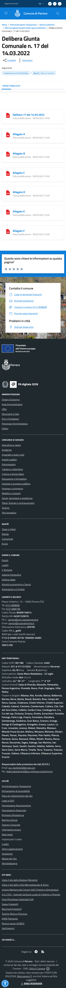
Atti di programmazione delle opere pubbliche (25, 27)
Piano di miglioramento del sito (17, 796)
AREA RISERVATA (31, 983)
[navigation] (6, 13)
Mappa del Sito (9, 858)
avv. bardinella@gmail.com (21, 768)
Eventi (5, 560)
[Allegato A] (8, 134)
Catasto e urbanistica (12, 469)
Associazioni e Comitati (13, 589)
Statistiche (7, 854)
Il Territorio (7, 570)
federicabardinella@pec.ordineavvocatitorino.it (29, 771)
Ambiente (7, 450)
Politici (5, 428)
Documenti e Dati (10, 414)
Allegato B (19, 153)
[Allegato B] (8, 154)
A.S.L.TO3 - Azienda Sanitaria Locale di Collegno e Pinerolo (31, 894)
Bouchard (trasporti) (11, 909)
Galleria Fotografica (11, 575)
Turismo (5, 508)
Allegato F (19, 231)
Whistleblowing (9, 863)
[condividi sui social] (9, 60)
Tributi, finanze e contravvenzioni (18, 503)
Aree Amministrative (12, 404)
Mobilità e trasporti (11, 493)
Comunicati (7, 539)
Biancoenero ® (24, 976)
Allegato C (19, 173)
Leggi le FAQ (8, 800)
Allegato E (19, 211)
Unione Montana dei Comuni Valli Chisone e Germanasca (30, 889)
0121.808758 (13, 609)
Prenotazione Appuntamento (16, 805)
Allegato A (19, 134)
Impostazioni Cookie (12, 839)
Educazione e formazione (14, 479)
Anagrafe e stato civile (13, 455)
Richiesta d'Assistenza (13, 815)
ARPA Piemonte (10, 918)
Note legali (7, 834)
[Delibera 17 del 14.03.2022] (8, 115)
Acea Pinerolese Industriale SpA (18, 899)
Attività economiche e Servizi (16, 584)
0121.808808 (13, 605)
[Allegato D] (8, 192)
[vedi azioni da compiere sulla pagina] (25, 60)
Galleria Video (8, 579)
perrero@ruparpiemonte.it (21, 623)
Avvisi (5, 544)
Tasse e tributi (9, 529)
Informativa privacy (11, 829)
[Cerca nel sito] (57, 13)
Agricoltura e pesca (11, 445)
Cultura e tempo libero (13, 474)
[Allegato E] (8, 212)
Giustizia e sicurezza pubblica (16, 483)
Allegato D (19, 192)
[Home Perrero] (29, 13)
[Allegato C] (8, 173)
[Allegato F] (8, 231)
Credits (5, 844)
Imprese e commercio (12, 488)
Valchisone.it (8, 928)
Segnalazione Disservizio (14, 810)
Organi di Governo (11, 399)
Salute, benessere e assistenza (17, 498)
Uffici (4, 409)
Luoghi (5, 565)
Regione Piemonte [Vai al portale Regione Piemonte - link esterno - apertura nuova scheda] (11, 3)
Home (4, 24)
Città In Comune (37, 968)
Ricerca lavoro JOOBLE (13, 923)
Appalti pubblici (9, 459)
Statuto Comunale (11, 825)
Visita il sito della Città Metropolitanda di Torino (25, 885)
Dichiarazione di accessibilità (16, 791)
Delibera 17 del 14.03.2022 (29, 115)
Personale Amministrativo (15, 423)
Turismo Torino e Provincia (14, 914)
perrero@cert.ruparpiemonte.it (23, 620)
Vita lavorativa (9, 512)
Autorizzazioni (9, 464)
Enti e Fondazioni (10, 419)
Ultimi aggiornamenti (12, 849)
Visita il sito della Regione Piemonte (19, 880)
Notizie (5, 534)
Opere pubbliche (47, 24)
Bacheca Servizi (9, 820)
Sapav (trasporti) (10, 904)
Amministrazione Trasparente (23, 24)
